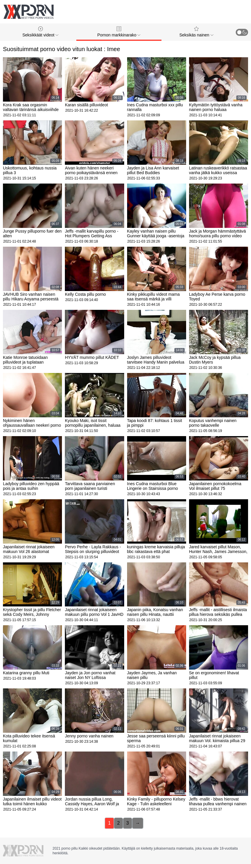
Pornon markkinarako (119, 31)
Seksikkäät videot (40, 31)
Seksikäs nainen (196, 31)
